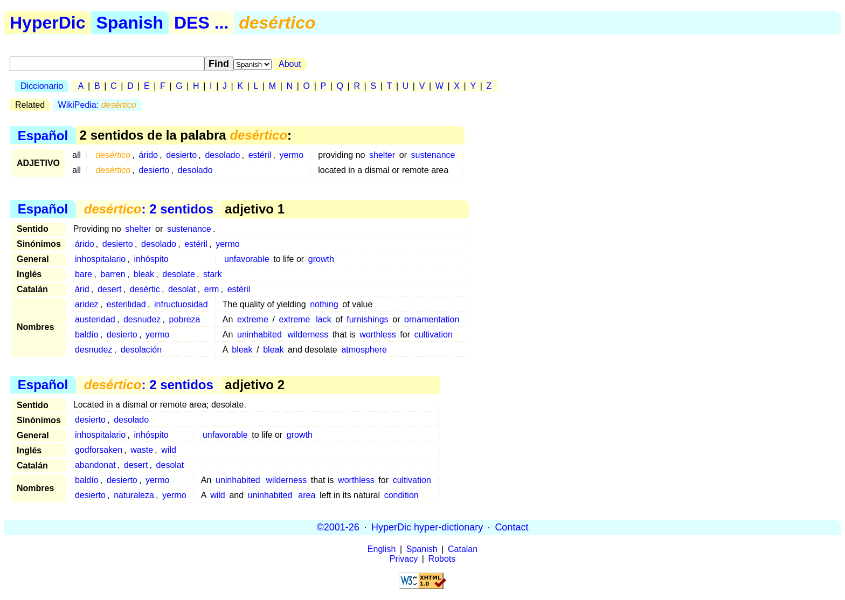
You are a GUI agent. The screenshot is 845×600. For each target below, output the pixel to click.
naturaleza (134, 495)
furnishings (367, 319)
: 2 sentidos (148, 209)
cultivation (433, 334)
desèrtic (145, 289)
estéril (260, 155)
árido (148, 155)
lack (323, 319)
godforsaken (98, 449)
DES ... (201, 22)
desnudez (142, 319)
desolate (178, 274)
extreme (252, 319)
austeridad (95, 319)
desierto (181, 155)
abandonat (95, 465)
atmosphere (364, 349)
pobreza (184, 319)
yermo (291, 155)
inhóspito (151, 259)
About (290, 63)
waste (141, 449)
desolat (182, 289)
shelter (382, 155)
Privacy (404, 558)
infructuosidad (181, 304)
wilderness (308, 334)
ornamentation (431, 319)
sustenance (433, 155)
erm (211, 289)
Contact (511, 527)
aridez (87, 304)
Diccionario (41, 86)
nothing (324, 304)
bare (83, 274)
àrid (82, 289)
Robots (442, 558)
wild (168, 449)
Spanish (129, 22)
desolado (222, 155)
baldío (87, 334)
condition (401, 495)
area (306, 495)
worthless (377, 334)
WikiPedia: (97, 104)
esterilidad (126, 304)
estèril (239, 289)
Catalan (462, 549)
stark (212, 274)
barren (112, 274)
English (382, 549)
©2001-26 (338, 527)
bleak (144, 274)
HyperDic (48, 22)
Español (43, 135)
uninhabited (259, 334)
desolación (141, 349)
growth (321, 259)
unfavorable (246, 259)
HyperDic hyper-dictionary (427, 527)
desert (109, 289)
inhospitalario (100, 259)
